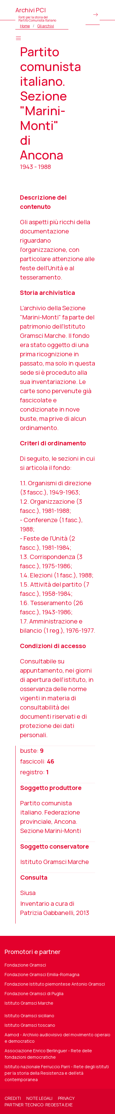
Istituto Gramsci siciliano (29, 1015)
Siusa (28, 893)
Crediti (13, 1098)
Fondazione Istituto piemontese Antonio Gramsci (55, 984)
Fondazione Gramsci (25, 965)
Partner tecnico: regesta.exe (39, 1105)
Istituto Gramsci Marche (29, 1003)
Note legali (39, 1098)
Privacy (66, 1098)
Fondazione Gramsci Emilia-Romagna (42, 974)
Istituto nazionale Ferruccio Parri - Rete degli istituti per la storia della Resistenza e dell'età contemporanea (57, 1073)
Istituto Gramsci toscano (30, 1025)
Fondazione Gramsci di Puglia (34, 993)
